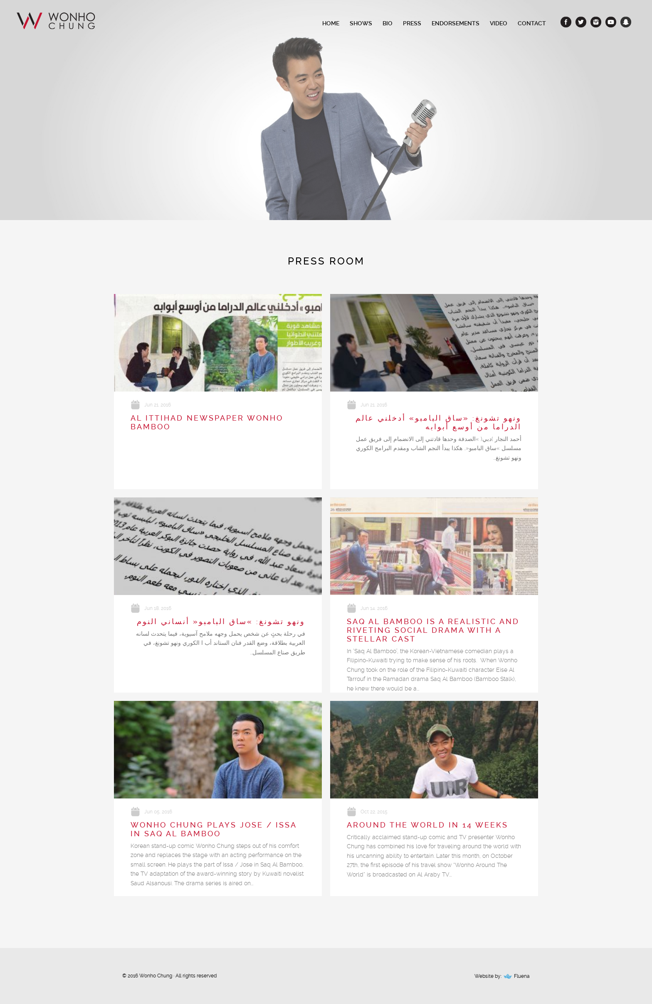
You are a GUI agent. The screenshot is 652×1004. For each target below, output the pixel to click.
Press (412, 23)
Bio (388, 23)
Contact (532, 23)
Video (498, 23)
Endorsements (455, 23)
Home (330, 23)
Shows (361, 23)
